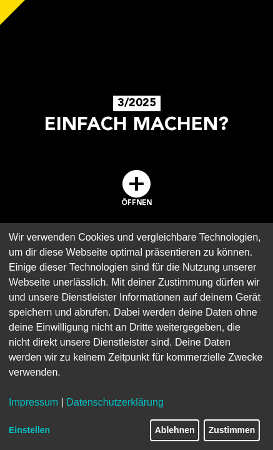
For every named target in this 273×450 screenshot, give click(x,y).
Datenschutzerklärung (115, 402)
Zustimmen (232, 430)
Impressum (33, 402)
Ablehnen (175, 430)
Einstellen (29, 430)
